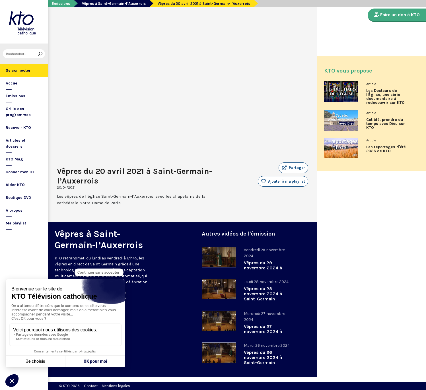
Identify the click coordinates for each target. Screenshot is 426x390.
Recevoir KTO (18, 127)
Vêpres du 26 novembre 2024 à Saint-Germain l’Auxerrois (263, 360)
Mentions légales (116, 386)
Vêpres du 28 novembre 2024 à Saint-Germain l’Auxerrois (263, 296)
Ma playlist (16, 223)
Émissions (15, 96)
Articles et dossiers (15, 143)
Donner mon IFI (20, 172)
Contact (91, 386)
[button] (293, 167)
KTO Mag (14, 159)
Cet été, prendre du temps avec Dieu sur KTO (385, 124)
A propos (14, 210)
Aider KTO (15, 184)
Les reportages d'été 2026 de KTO (386, 149)
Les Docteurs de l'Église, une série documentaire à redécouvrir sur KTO (385, 97)
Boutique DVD (18, 197)
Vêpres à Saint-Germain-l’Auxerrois (114, 3)
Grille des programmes (18, 111)
